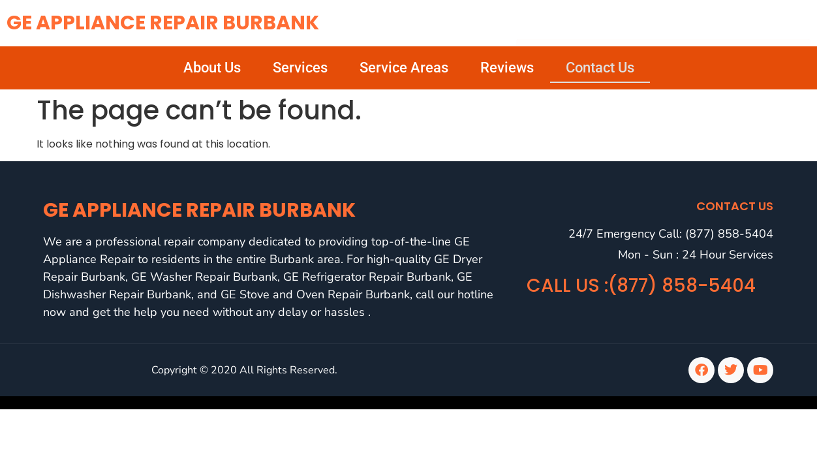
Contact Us (600, 67)
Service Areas (404, 67)
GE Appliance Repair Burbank (163, 23)
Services (300, 67)
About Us (212, 67)
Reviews (507, 67)
